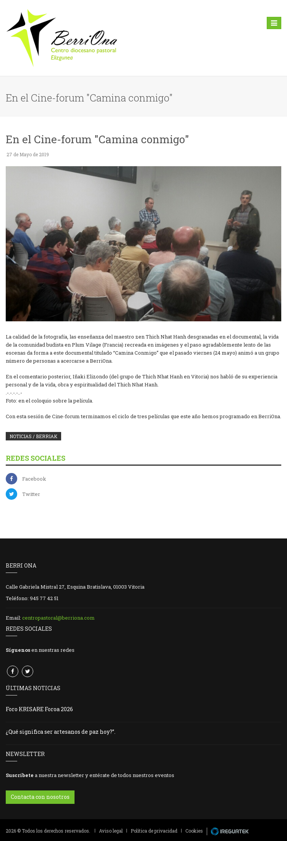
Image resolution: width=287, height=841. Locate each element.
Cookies (194, 831)
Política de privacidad (154, 831)
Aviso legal (111, 831)
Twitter (31, 494)
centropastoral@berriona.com (58, 617)
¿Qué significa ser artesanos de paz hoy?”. (60, 731)
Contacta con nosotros (40, 796)
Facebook (34, 478)
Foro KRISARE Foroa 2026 (39, 709)
